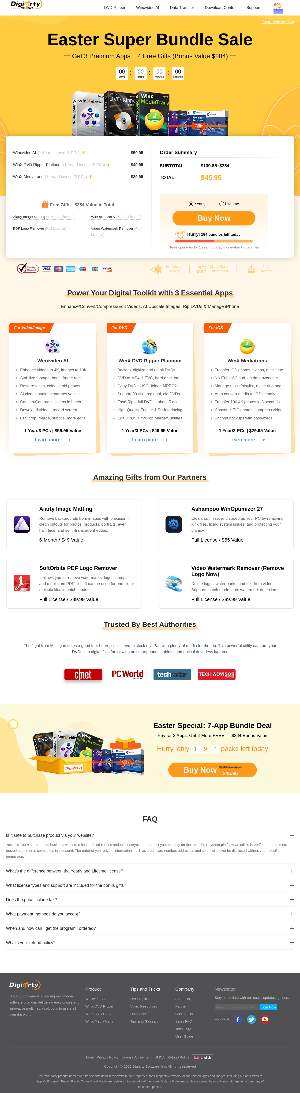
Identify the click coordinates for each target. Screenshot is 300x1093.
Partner (181, 1006)
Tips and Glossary (144, 1021)
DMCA (159, 1057)
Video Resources (143, 1006)
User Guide (184, 1036)
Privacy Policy (107, 1057)
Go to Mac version (278, 22)
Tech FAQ (183, 1029)
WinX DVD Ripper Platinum (37, 165)
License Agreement (136, 1057)
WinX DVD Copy (98, 1014)
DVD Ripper (114, 7)
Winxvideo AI (147, 7)
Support (253, 7)
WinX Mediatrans (28, 177)
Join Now (269, 1007)
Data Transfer (182, 7)
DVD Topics (139, 999)
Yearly (197, 204)
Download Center (220, 7)
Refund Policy (178, 1057)
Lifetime (229, 204)
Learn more (53, 439)
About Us (182, 999)
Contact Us (184, 1014)
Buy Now (213, 218)
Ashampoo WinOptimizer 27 (227, 509)
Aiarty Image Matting (65, 509)
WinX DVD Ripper (99, 1006)
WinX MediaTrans (99, 1021)
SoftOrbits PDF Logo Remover (78, 568)
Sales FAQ (183, 1021)
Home (89, 1057)
